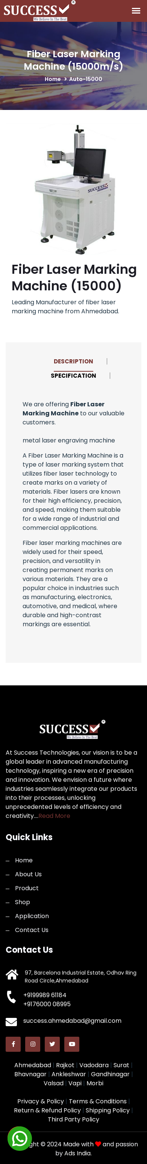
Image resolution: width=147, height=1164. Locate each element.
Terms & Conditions (98, 1101)
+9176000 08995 (47, 1004)
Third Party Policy (73, 1119)
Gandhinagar (110, 1074)
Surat (121, 1065)
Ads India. (78, 1153)
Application (32, 916)
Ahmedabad (32, 1065)
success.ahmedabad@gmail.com (72, 1020)
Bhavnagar (30, 1074)
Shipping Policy (108, 1110)
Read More (54, 816)
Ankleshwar (69, 1074)
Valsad (54, 1083)
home (53, 79)
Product (27, 888)
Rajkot (65, 1065)
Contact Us (31, 930)
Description (73, 361)
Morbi (94, 1083)
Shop (22, 902)
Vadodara (94, 1065)
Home (24, 860)
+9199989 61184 (45, 995)
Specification (73, 376)
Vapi (75, 1083)
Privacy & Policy (40, 1101)
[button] (19, 1137)
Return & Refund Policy (47, 1110)
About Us (28, 874)
